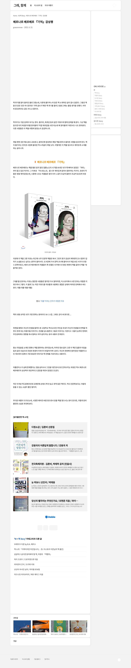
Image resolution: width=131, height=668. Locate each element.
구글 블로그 (37, 659)
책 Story (21, 538)
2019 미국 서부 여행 (100, 118)
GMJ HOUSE (99, 86)
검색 (114, 5)
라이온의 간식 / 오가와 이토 (24, 564)
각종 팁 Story (98, 101)
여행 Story (97, 114)
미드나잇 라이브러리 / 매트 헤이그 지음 (28, 574)
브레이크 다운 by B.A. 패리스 (25, 544)
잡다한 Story (98, 121)
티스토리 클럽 (26, 659)
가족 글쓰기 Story (100, 106)
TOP (119, 660)
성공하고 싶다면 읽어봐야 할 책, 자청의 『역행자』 (33, 554)
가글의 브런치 (14, 659)
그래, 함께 (20, 5)
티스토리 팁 (38, 5)
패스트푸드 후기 (99, 124)
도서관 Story (98, 98)
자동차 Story (98, 95)
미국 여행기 (49, 5)
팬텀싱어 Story (99, 103)
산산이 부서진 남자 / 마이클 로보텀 (27, 569)
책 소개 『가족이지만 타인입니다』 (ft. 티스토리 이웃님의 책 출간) (38, 549)
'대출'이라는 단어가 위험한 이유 (52, 301)
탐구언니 (47, 659)
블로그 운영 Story (100, 109)
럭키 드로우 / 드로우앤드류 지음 (26, 559)
